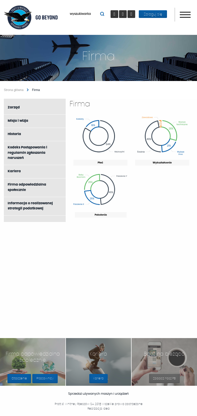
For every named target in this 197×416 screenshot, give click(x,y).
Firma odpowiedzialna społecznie (27, 187)
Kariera (14, 171)
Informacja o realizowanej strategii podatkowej (30, 206)
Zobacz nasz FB (166, 380)
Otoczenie (19, 378)
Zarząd (14, 107)
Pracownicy (45, 378)
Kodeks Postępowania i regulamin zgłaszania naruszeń (27, 153)
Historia (14, 134)
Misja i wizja (18, 121)
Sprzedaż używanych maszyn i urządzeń (103, 393)
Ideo (106, 408)
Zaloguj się (153, 14)
